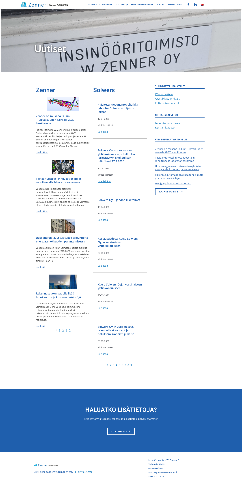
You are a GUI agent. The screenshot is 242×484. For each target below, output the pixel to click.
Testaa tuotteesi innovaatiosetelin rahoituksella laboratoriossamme (58, 180)
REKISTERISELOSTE (83, 472)
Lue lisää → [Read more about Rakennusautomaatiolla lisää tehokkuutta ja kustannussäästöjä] (42, 326)
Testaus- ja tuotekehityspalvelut (134, 4)
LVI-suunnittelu (164, 94)
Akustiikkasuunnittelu (167, 98)
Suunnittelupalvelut (100, 4)
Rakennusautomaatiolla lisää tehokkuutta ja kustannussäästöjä (58, 295)
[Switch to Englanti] (202, 5)
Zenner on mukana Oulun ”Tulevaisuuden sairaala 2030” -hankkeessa (56, 119)
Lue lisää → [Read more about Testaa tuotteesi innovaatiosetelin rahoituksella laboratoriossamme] (42, 211)
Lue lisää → (104, 131)
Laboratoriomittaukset (168, 123)
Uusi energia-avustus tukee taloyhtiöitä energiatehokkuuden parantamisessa (62, 239)
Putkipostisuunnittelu (167, 103)
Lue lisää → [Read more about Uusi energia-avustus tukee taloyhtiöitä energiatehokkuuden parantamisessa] (42, 267)
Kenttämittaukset (165, 127)
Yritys (160, 4)
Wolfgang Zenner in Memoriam (173, 183)
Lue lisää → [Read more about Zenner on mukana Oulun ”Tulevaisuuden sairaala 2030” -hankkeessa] (42, 152)
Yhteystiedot (175, 4)
